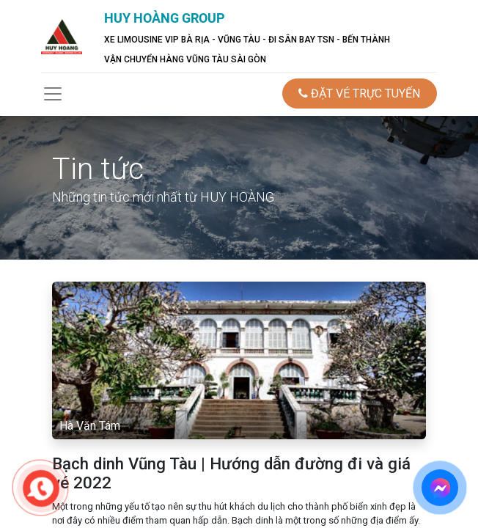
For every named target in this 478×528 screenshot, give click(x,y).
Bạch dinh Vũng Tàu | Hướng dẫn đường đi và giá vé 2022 (231, 473)
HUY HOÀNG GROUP (164, 18)
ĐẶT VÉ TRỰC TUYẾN (359, 93)
